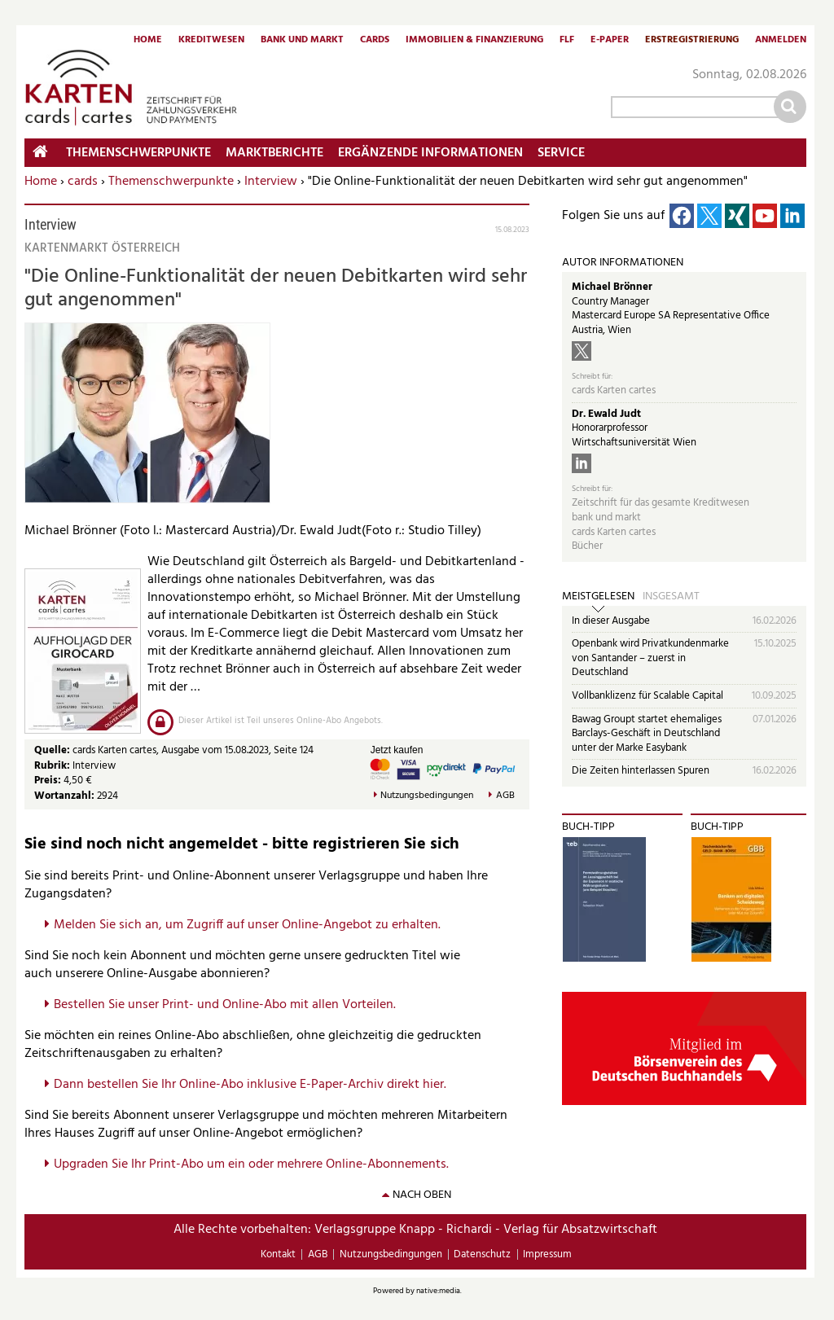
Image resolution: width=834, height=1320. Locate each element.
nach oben (422, 1195)
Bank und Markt (302, 40)
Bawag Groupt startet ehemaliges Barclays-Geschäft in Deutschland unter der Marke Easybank (647, 733)
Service (561, 153)
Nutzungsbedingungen (426, 796)
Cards (374, 40)
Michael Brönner (612, 287)
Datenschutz (482, 1254)
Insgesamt (671, 597)
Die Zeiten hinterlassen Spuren (640, 770)
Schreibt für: (592, 377)
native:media (438, 1290)
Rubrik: (53, 765)
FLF (567, 40)
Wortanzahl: (64, 796)
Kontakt (278, 1254)
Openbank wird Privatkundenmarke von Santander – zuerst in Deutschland (650, 658)
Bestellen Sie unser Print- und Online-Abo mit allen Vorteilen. (225, 1004)
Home (148, 40)
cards (83, 181)
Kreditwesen (211, 40)
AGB (505, 796)
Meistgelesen (598, 597)
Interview (270, 181)
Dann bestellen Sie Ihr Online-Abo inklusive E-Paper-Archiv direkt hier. (250, 1084)
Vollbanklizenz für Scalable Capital (647, 695)
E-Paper (609, 40)
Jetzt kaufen (397, 750)
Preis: (47, 780)
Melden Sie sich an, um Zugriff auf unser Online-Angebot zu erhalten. (247, 925)
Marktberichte (274, 153)
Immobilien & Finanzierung (474, 40)
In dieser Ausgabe (611, 620)
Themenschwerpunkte (171, 181)
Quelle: (53, 750)
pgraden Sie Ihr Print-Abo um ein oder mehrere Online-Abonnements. (255, 1164)
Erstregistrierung (692, 40)
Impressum (547, 1254)
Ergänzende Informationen (430, 153)
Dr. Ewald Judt (606, 414)
